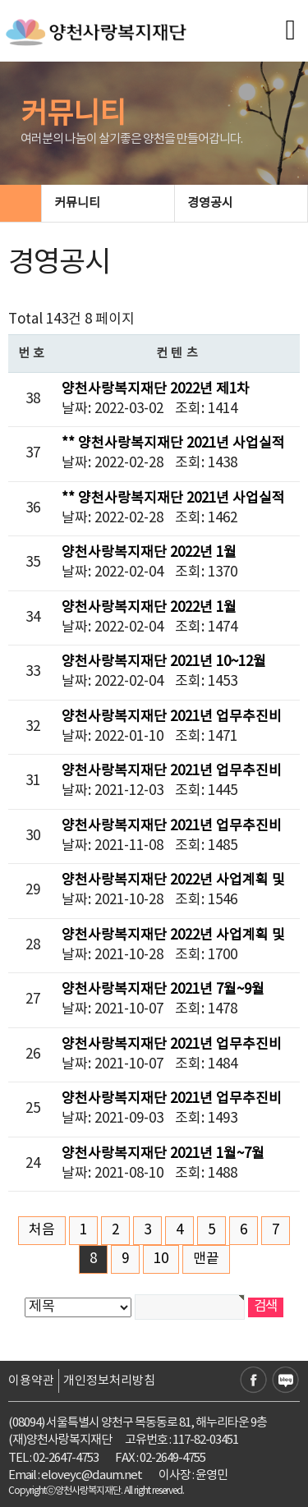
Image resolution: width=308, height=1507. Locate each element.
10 (161, 1259)
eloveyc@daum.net (91, 1475)
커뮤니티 (106, 203)
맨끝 (206, 1259)
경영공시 (239, 203)
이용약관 (31, 1381)
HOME (20, 203)
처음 (42, 1230)
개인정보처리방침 (109, 1381)
